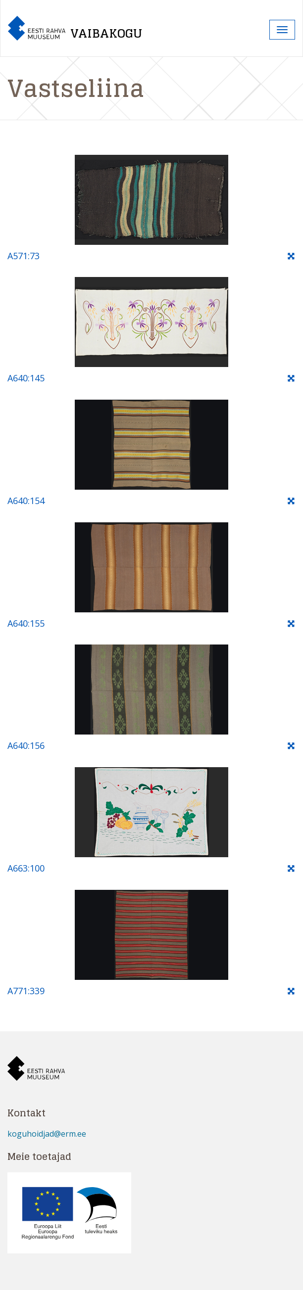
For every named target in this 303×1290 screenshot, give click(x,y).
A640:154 (26, 501)
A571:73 (23, 256)
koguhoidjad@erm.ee (46, 1133)
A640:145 (26, 378)
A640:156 (26, 745)
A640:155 (26, 623)
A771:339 (26, 991)
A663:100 (26, 868)
